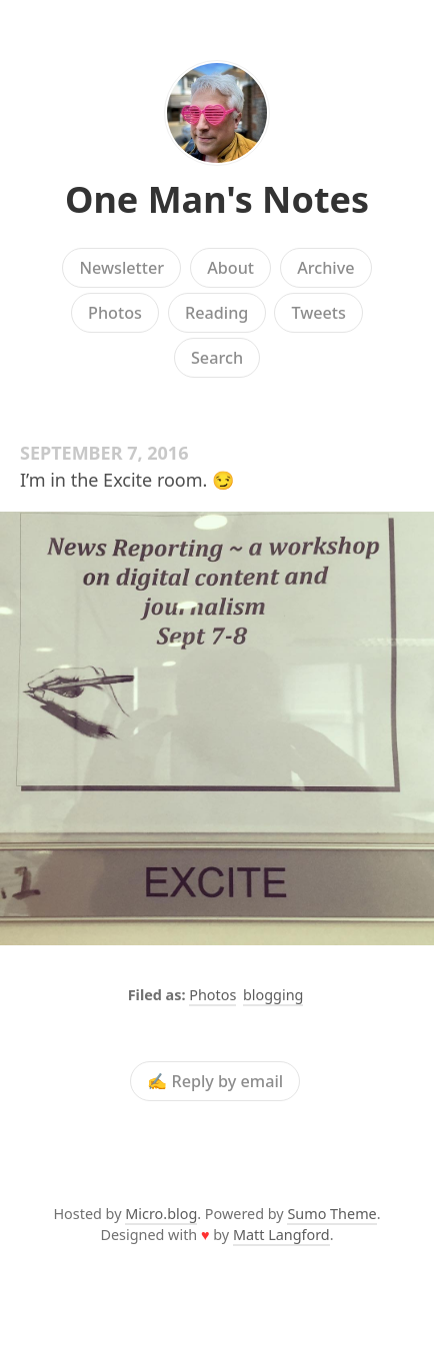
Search (217, 358)
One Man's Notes (217, 199)
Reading (216, 313)
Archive (325, 268)
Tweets (318, 313)
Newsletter (121, 268)
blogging (273, 994)
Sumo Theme (331, 1213)
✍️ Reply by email (215, 1081)
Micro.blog (161, 1213)
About (230, 268)
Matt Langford (281, 1234)
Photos (115, 313)
